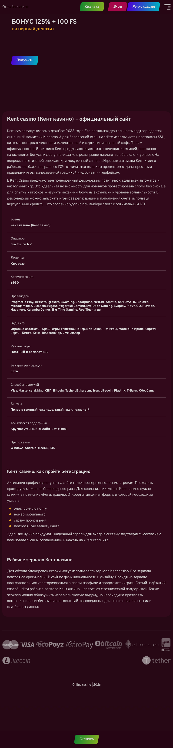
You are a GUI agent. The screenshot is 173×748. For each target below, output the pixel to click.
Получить (25, 60)
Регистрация (143, 6)
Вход (117, 6)
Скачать (92, 6)
